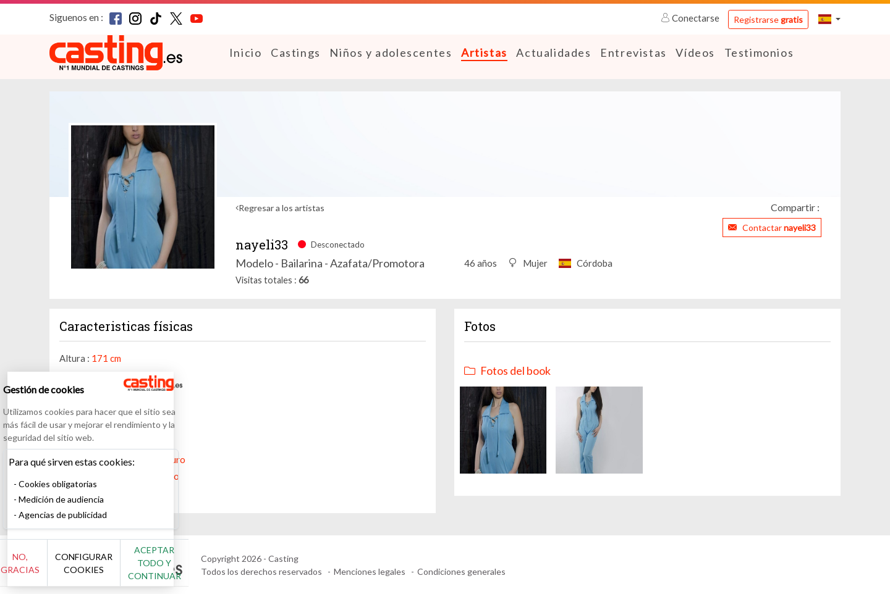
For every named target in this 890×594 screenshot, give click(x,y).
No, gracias (51, 569)
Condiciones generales (461, 571)
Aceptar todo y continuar (223, 569)
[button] (829, 19)
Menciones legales (369, 571)
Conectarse (691, 17)
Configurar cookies (137, 569)
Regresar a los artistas (281, 207)
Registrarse (768, 19)
